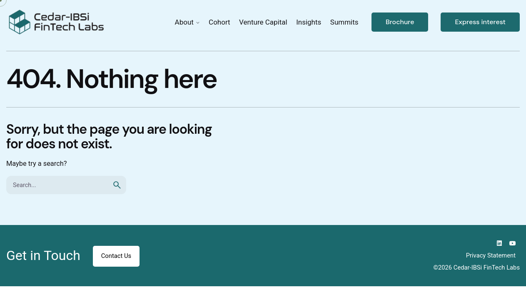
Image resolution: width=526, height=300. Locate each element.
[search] (117, 185)
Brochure (400, 22)
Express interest (480, 22)
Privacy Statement (491, 255)
